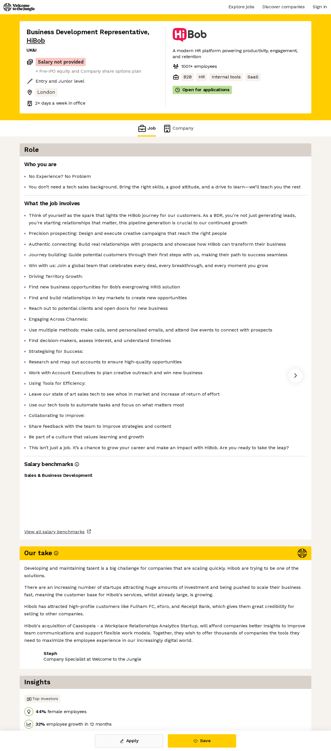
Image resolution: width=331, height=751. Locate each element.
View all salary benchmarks (54, 685)
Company (178, 128)
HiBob (35, 40)
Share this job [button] (42, 706)
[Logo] (19, 7)
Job (147, 128)
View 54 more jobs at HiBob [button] (97, 706)
